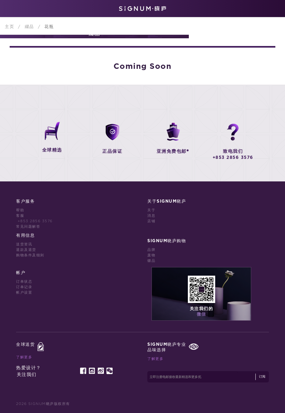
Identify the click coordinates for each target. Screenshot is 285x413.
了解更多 (24, 357)
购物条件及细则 (30, 255)
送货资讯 (24, 244)
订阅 (262, 376)
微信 (201, 314)
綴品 (30, 27)
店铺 (151, 221)
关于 (151, 210)
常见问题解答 (28, 226)
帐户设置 (24, 292)
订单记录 (24, 287)
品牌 (151, 250)
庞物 (151, 255)
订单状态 (24, 281)
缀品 (151, 260)
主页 (10, 27)
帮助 (20, 210)
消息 (151, 215)
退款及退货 (26, 250)
